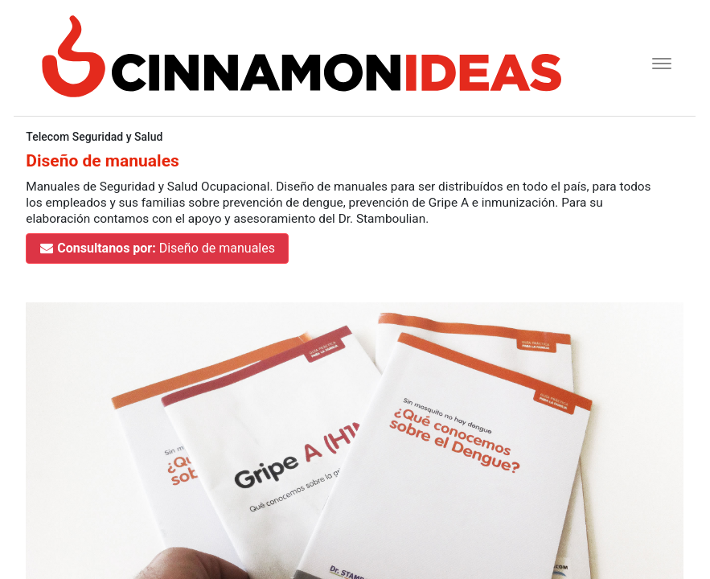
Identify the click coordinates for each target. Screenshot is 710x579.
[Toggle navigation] (656, 61)
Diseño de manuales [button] (157, 248)
